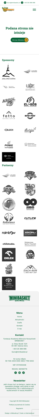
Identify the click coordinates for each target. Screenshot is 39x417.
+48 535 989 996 (19, 349)
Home (19, 317)
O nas (19, 329)
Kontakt (19, 326)
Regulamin (19, 408)
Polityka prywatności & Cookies (19, 405)
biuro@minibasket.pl (19, 352)
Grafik (19, 323)
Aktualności (19, 320)
